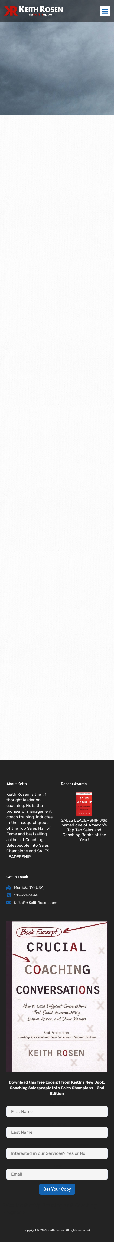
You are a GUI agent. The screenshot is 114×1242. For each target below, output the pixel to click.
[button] (105, 11)
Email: (57, 1166)
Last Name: (57, 1124)
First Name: (57, 1103)
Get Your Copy (57, 1189)
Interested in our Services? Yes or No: (57, 1145)
